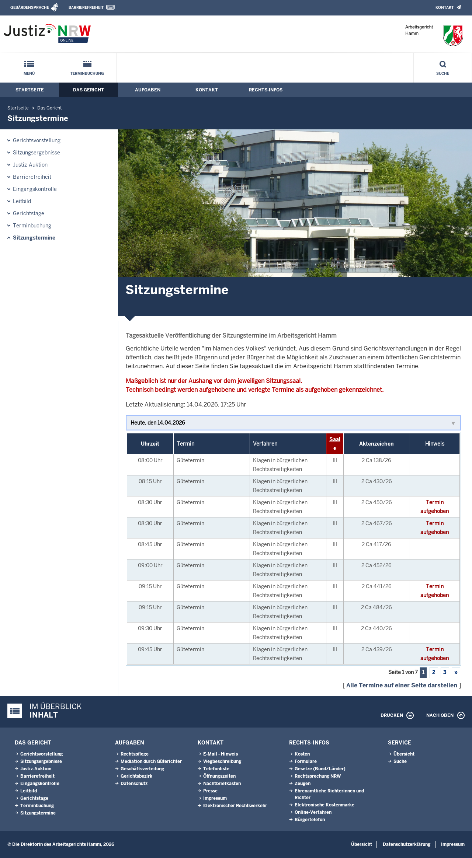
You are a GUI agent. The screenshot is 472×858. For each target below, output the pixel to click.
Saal (334, 439)
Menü (29, 73)
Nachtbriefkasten (222, 783)
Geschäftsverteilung (142, 769)
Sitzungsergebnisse (36, 152)
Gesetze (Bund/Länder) (320, 769)
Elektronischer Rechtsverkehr (235, 806)
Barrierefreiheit (86, 7)
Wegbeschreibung (222, 761)
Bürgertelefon (310, 820)
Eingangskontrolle (35, 189)
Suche (442, 73)
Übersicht (403, 754)
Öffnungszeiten (219, 776)
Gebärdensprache (29, 7)
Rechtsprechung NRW (318, 776)
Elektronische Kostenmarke (324, 805)
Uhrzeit (150, 443)
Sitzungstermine (34, 237)
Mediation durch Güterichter (151, 761)
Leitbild (22, 201)
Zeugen (302, 783)
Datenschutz (134, 783)
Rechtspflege (135, 754)
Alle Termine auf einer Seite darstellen (401, 685)
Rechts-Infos (265, 90)
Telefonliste (216, 769)
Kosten (302, 754)
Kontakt (444, 7)
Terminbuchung (87, 73)
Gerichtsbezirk (136, 776)
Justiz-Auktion (30, 164)
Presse (210, 791)
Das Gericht (88, 90)
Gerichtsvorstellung (36, 140)
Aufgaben (147, 90)
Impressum (215, 798)
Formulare (306, 761)
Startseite (29, 90)
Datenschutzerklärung (406, 844)
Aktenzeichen (376, 443)
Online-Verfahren (313, 812)
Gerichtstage (28, 213)
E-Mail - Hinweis (220, 754)
